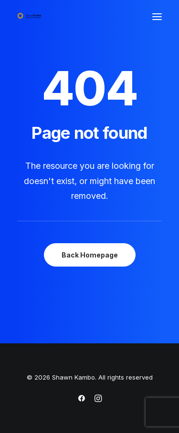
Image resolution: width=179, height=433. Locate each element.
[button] (157, 16)
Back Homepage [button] (90, 255)
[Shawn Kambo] (29, 16)
